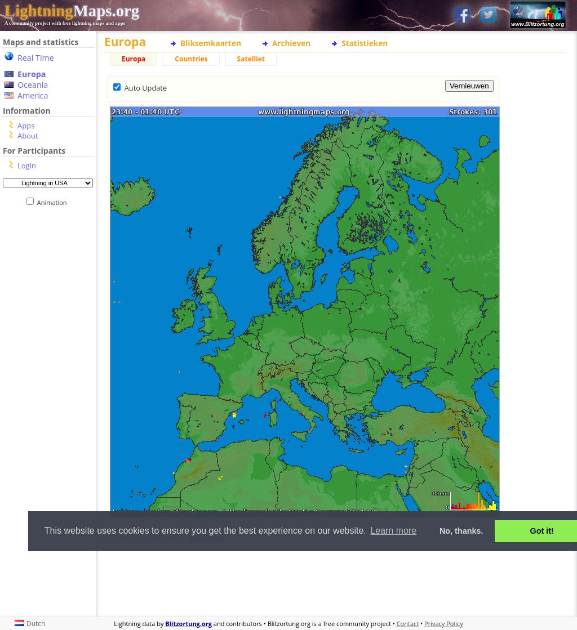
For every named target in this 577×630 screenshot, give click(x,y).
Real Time (35, 57)
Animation (54, 202)
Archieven (291, 43)
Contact (408, 623)
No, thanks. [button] (461, 530)
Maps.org (72, 11)
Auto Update (146, 88)
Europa (31, 74)
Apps (25, 125)
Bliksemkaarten (210, 43)
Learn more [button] (393, 530)
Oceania (32, 84)
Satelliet (251, 59)
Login (26, 165)
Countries (191, 59)
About (27, 136)
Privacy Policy (443, 623)
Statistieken (364, 43)
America (32, 95)
